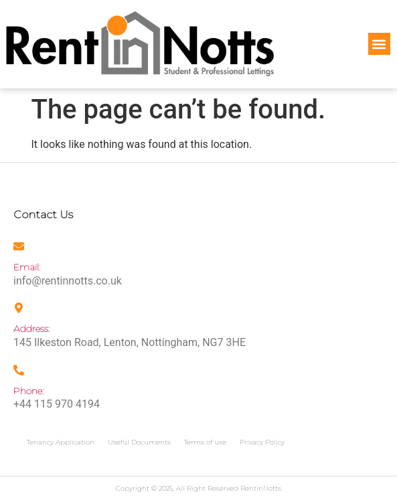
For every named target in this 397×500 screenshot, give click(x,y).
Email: (27, 267)
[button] (379, 44)
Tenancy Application (60, 442)
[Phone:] (18, 370)
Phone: (28, 391)
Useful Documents (139, 442)
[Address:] (18, 308)
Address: (31, 329)
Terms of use (205, 442)
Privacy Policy (262, 442)
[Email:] (18, 246)
